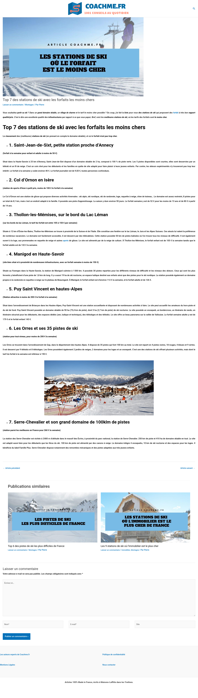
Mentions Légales (8, 669)
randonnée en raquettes (25, 280)
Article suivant (187, 468)
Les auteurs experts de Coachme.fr (16, 658)
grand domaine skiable (49, 112)
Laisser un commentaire (14, 104)
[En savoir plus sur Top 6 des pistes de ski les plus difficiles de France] (52, 517)
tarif (87, 112)
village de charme (72, 112)
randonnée (113, 196)
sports (66, 240)
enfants (114, 275)
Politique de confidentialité (114, 658)
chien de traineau (148, 196)
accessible (56, 236)
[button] (194, 8)
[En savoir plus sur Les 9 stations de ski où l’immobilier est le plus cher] (145, 517)
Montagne (31, 104)
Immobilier (127, 550)
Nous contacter (109, 669)
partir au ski (22, 112)
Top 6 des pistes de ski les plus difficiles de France (38, 546)
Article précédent (12, 468)
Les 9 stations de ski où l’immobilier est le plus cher (132, 546)
